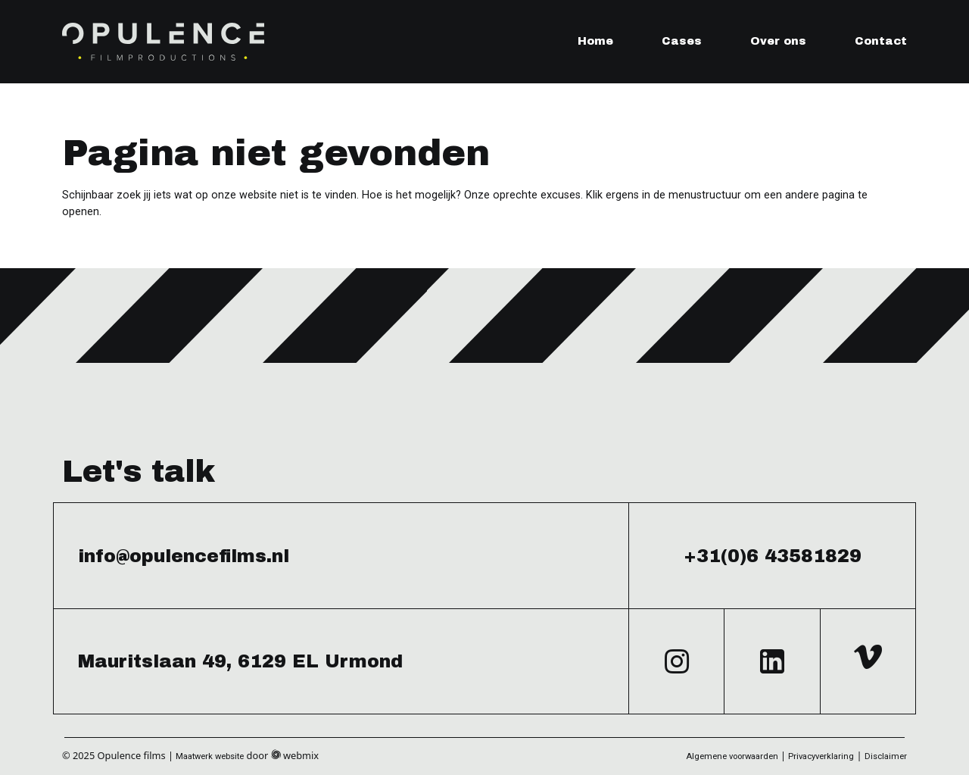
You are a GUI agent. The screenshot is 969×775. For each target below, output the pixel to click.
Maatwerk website (210, 756)
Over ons (778, 41)
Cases (682, 41)
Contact (881, 41)
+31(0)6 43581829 (773, 556)
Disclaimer (886, 756)
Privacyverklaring (821, 756)
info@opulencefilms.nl (183, 556)
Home (595, 41)
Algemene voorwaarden (732, 756)
